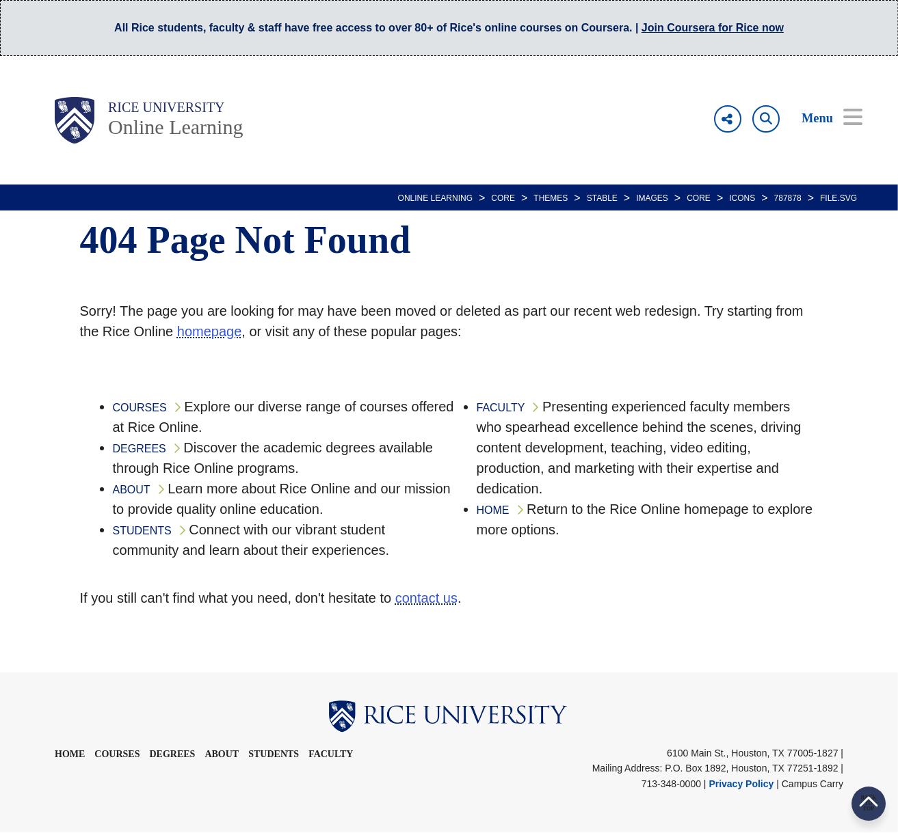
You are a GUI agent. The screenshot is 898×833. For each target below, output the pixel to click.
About (221, 754)
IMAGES (652, 198)
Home (70, 754)
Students (273, 754)
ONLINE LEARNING (435, 198)
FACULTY (501, 407)
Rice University (166, 107)
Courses (117, 754)
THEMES (550, 198)
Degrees (172, 754)
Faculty (330, 754)
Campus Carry (812, 784)
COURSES (140, 407)
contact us (426, 597)
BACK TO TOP (868, 803)
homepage (209, 331)
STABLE (602, 198)
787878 (788, 198)
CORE (503, 198)
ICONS (742, 198)
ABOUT (131, 489)
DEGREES (139, 448)
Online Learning (175, 126)
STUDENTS (142, 530)
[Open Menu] (822, 118)
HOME (493, 510)
